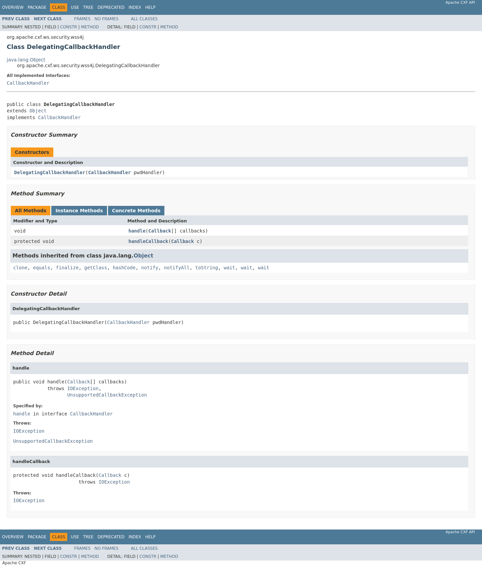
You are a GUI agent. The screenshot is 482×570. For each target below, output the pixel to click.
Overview (13, 7)
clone (20, 267)
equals (41, 267)
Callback (160, 231)
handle (137, 231)
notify (149, 267)
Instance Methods (79, 210)
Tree (88, 7)
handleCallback (148, 241)
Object (38, 110)
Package (37, 7)
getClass (95, 267)
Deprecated (111, 7)
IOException (83, 388)
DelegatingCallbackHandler (49, 172)
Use (75, 7)
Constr (68, 27)
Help (150, 7)
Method (90, 27)
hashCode (124, 267)
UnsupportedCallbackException (107, 395)
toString (206, 267)
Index (135, 7)
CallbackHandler (28, 83)
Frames (82, 19)
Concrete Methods (136, 210)
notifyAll (177, 267)
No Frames (106, 19)
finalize (67, 267)
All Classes (144, 19)
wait (229, 267)
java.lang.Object (26, 59)
